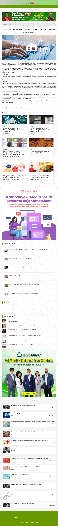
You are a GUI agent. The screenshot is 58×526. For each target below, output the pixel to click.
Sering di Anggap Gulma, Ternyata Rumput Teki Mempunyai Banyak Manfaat (24, 284)
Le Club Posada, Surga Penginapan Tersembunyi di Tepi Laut (23, 405)
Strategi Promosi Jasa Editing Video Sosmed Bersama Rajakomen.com (21, 329)
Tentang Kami (42, 514)
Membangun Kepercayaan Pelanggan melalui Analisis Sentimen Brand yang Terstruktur (25, 335)
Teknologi (31, 126)
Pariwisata (16, 308)
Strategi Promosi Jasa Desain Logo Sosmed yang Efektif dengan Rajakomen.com (23, 325)
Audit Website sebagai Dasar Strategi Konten (20, 474)
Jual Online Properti (32, 107)
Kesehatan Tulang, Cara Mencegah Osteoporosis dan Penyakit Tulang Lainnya (26, 466)
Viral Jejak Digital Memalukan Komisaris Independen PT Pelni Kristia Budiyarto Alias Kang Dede (28, 249)
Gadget (36, 308)
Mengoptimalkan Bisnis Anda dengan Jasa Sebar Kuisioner (23, 503)
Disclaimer (16, 517)
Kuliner (31, 149)
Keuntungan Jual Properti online (19, 107)
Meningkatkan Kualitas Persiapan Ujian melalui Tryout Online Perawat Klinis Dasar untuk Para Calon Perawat (33, 421)
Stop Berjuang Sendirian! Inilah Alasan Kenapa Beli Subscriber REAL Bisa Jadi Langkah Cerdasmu (30, 458)
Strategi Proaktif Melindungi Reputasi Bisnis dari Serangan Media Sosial (21, 344)
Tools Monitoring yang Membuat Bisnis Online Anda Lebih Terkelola (24, 413)
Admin (35, 32)
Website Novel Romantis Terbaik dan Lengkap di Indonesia (21, 275)
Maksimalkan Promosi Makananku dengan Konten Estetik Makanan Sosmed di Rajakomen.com (30, 431)
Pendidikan (5, 149)
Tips (40, 308)
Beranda (15, 514)
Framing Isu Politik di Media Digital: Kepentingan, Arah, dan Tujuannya (13, 129)
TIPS (10, 24)
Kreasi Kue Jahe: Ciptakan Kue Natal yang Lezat (39, 152)
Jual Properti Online (7, 107)
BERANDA (5, 24)
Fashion (4, 308)
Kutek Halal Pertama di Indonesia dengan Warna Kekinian (20, 258)
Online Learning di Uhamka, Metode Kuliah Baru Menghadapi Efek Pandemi (24, 293)
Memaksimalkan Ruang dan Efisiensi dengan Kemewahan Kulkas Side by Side (39, 129)
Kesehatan (45, 308)
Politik (4, 126)
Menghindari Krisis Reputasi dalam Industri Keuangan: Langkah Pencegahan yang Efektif (14, 177)
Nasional (50, 308)
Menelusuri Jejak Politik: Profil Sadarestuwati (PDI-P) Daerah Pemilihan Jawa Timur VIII (24, 340)
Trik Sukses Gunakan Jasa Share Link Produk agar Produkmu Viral (24, 492)
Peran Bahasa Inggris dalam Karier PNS (19, 447)
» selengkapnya (5, 133)
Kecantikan (22, 308)
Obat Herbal (10, 308)
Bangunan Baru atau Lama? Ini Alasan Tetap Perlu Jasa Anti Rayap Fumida (40, 177)
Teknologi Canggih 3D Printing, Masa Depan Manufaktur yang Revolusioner (26, 484)
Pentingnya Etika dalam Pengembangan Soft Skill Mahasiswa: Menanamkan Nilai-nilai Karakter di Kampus (13, 153)
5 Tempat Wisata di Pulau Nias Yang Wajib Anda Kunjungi (20, 267)
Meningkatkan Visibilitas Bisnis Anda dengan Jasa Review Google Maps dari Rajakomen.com (29, 440)
